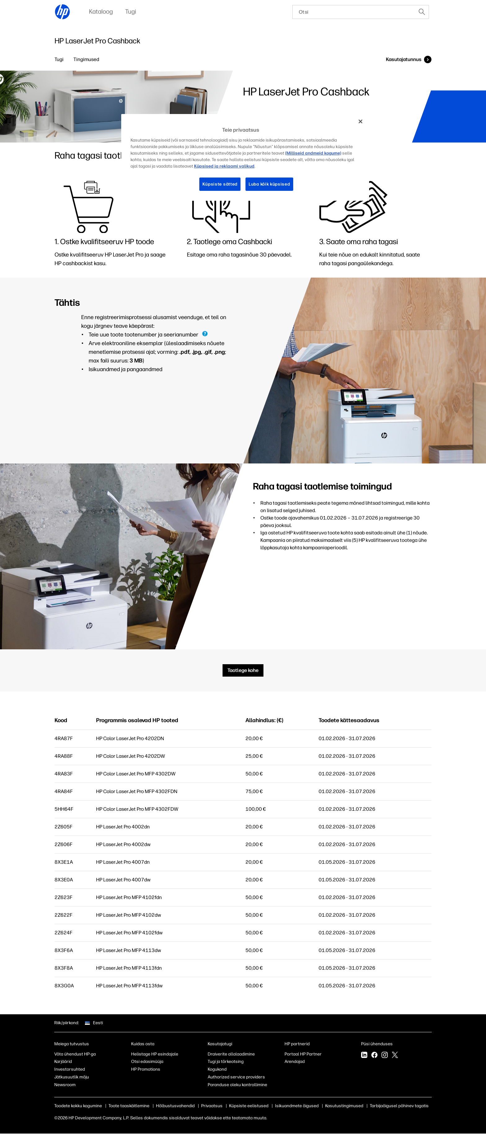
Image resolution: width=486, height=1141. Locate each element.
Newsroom (65, 1084)
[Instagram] (385, 1055)
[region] (245, 157)
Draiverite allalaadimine (231, 1054)
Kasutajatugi (220, 1044)
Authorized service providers (236, 1077)
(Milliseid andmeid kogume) (313, 153)
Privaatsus (212, 1105)
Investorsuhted (69, 1069)
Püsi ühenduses (377, 1044)
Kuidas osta (142, 1044)
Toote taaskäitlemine (128, 1105)
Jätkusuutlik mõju (71, 1077)
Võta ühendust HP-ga (75, 1054)
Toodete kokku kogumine (78, 1105)
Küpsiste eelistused (248, 1105)
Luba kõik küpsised (269, 184)
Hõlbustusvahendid (175, 1105)
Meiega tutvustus (71, 1044)
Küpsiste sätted (220, 184)
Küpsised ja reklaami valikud (224, 166)
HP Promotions (145, 1069)
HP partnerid (297, 1044)
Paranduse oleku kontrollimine (237, 1084)
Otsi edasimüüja (147, 1061)
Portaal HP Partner (303, 1054)
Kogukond (217, 1069)
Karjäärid (63, 1061)
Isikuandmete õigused (297, 1105)
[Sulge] (360, 121)
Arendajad (295, 1061)
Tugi (59, 59)
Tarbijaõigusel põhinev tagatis (399, 1105)
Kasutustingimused (344, 1105)
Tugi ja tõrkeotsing (226, 1061)
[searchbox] (354, 12)
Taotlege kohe (243, 670)
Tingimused (86, 59)
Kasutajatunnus (404, 59)
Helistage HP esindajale (154, 1054)
